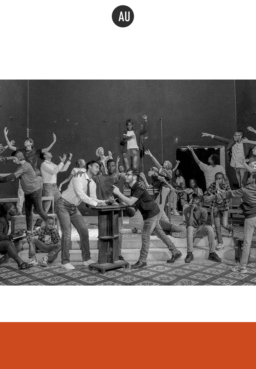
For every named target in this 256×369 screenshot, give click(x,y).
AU (124, 17)
